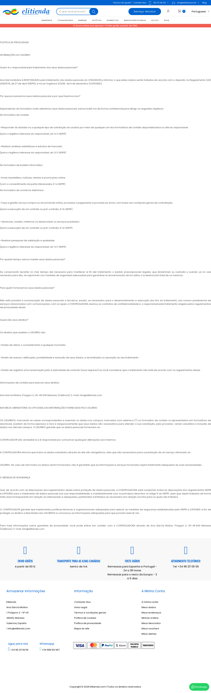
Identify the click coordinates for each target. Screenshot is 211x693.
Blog (204, 2)
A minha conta (150, 602)
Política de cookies (85, 618)
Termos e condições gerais (90, 612)
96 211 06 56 (157, 3)
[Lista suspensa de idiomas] (197, 11)
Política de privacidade (87, 623)
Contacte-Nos (82, 602)
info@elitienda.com (184, 3)
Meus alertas (149, 634)
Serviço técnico (145, 11)
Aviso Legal (80, 607)
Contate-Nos (139, 2)
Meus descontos (151, 623)
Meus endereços (151, 612)
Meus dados (149, 607)
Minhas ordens (150, 618)
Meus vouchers (150, 628)
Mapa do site (81, 628)
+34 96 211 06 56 (188, 566)
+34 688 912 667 (50, 649)
